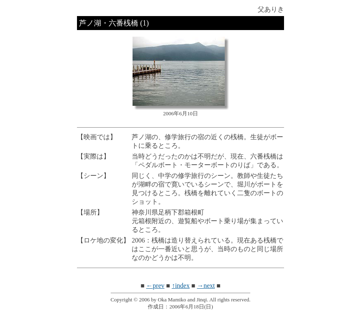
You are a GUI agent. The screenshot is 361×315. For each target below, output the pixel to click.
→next (206, 285)
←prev (155, 285)
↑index (181, 285)
